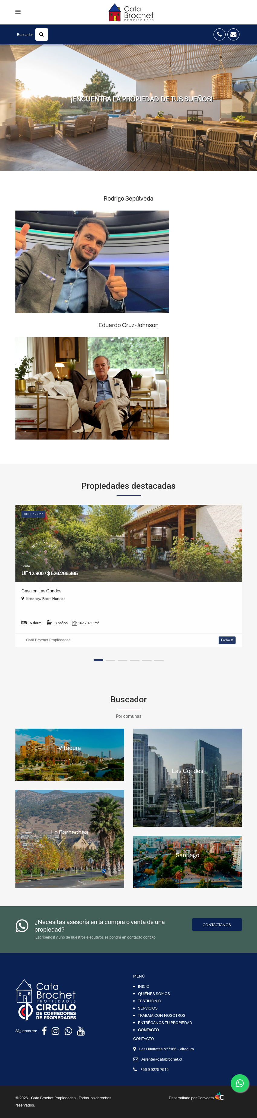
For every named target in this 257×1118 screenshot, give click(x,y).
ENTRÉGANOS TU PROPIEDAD (165, 1022)
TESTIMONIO (149, 1001)
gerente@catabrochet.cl (161, 1059)
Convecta (211, 1097)
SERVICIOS (148, 1008)
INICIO (143, 986)
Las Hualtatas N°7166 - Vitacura (166, 1049)
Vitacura (69, 748)
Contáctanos (217, 924)
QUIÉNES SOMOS (154, 993)
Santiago (187, 855)
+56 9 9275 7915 (154, 1069)
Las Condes (187, 771)
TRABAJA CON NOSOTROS (161, 1015)
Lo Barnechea (69, 832)
